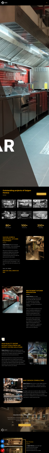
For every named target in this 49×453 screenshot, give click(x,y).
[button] (1, 96)
